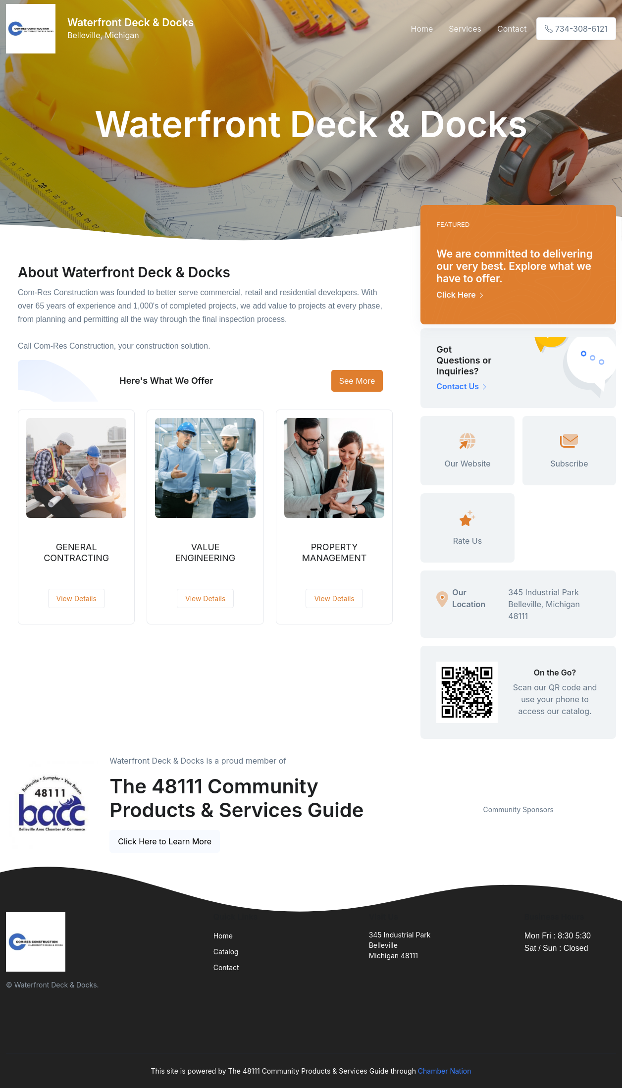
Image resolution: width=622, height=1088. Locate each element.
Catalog (226, 951)
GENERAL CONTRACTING (76, 552)
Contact (511, 29)
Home (422, 29)
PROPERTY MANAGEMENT (334, 552)
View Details (76, 598)
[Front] (32, 28)
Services (465, 29)
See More (357, 381)
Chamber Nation (444, 1071)
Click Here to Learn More (164, 841)
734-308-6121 (576, 29)
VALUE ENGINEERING (205, 552)
